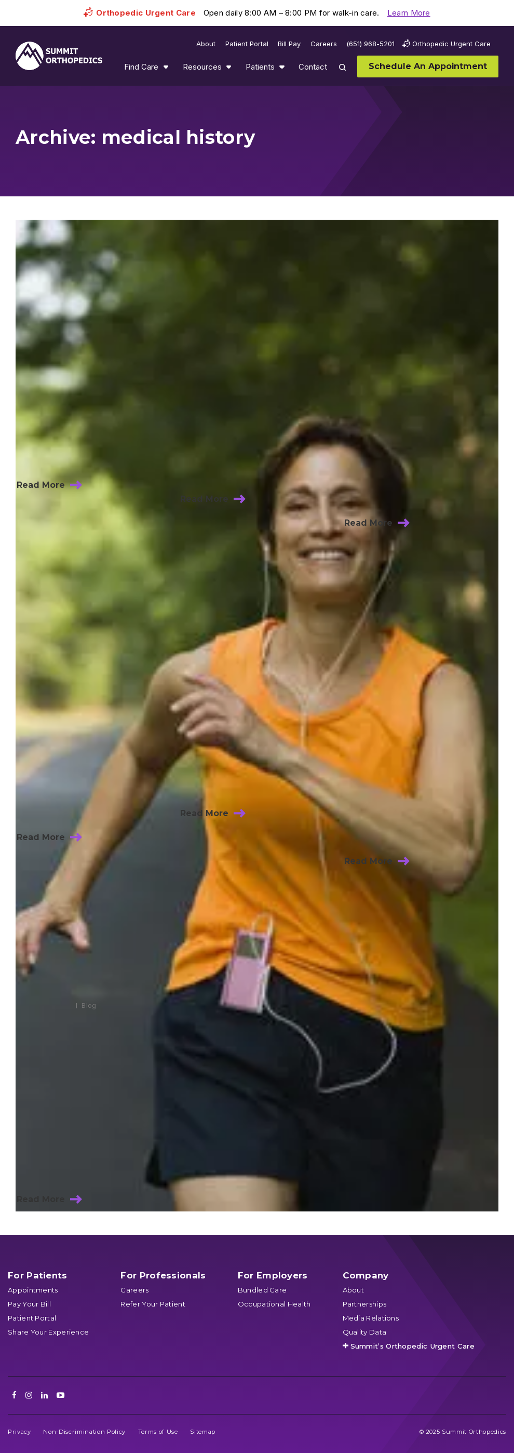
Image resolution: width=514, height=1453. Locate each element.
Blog (89, 1005)
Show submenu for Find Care (165, 67)
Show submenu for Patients (282, 67)
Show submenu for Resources (228, 67)
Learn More (408, 13)
